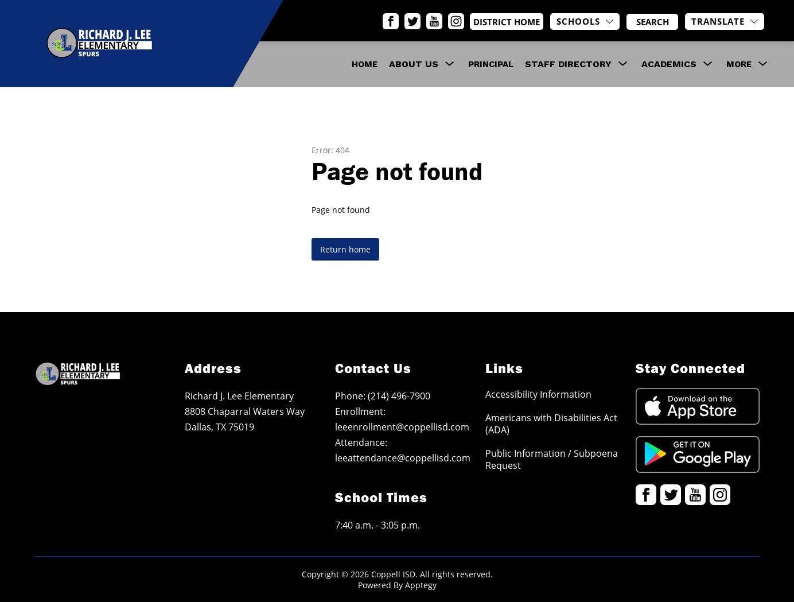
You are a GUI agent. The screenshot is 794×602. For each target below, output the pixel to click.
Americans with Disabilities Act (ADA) (551, 423)
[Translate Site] (724, 21)
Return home (345, 249)
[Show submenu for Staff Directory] (568, 64)
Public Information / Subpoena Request (551, 459)
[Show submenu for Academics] (668, 64)
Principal (490, 64)
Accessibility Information (538, 394)
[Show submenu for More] (739, 64)
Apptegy (421, 585)
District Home (518, 21)
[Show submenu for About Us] (413, 64)
